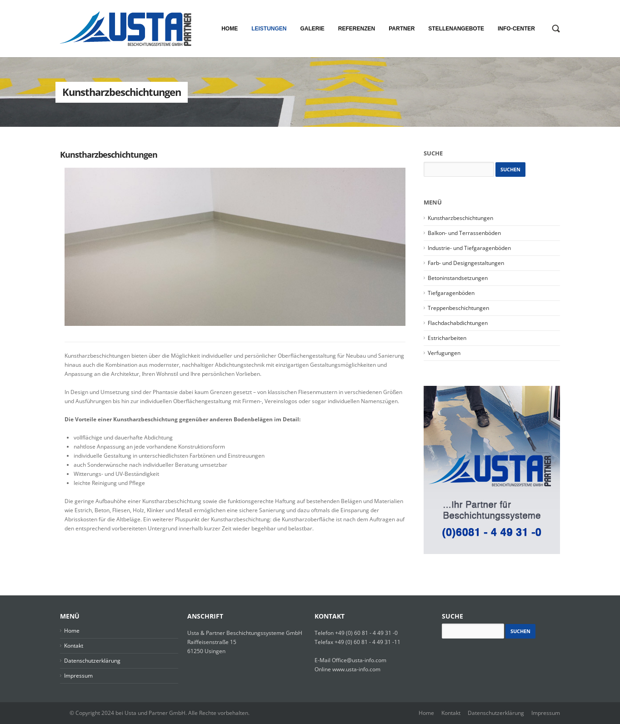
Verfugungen (444, 353)
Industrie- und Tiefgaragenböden (469, 248)
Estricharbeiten (447, 338)
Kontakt (73, 645)
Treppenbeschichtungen (458, 308)
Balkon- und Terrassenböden (464, 233)
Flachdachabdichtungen (458, 323)
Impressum (78, 675)
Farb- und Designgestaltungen (466, 263)
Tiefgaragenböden (451, 293)
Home (72, 630)
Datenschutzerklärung (92, 660)
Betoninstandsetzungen (458, 278)
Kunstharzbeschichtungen (108, 154)
